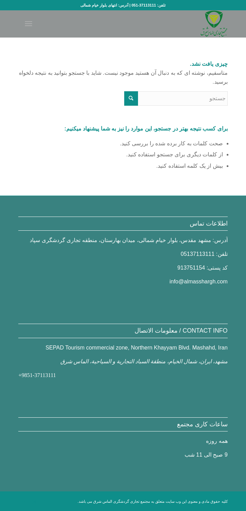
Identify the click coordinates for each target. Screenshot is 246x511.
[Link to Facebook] (44, 502)
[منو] (30, 23)
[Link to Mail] (23, 502)
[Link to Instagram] (34, 502)
